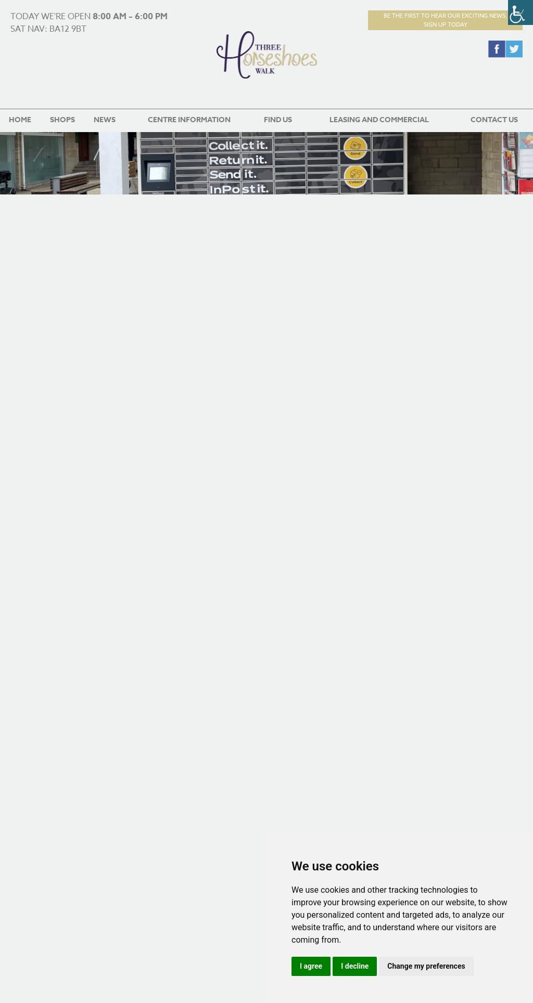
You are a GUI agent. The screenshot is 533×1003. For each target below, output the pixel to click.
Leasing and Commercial (379, 119)
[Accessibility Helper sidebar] (520, 12)
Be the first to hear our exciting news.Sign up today (445, 20)
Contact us (494, 119)
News (105, 119)
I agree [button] (311, 966)
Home (20, 119)
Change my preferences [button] (426, 966)
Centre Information (189, 119)
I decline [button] (355, 966)
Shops (62, 119)
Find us (278, 119)
